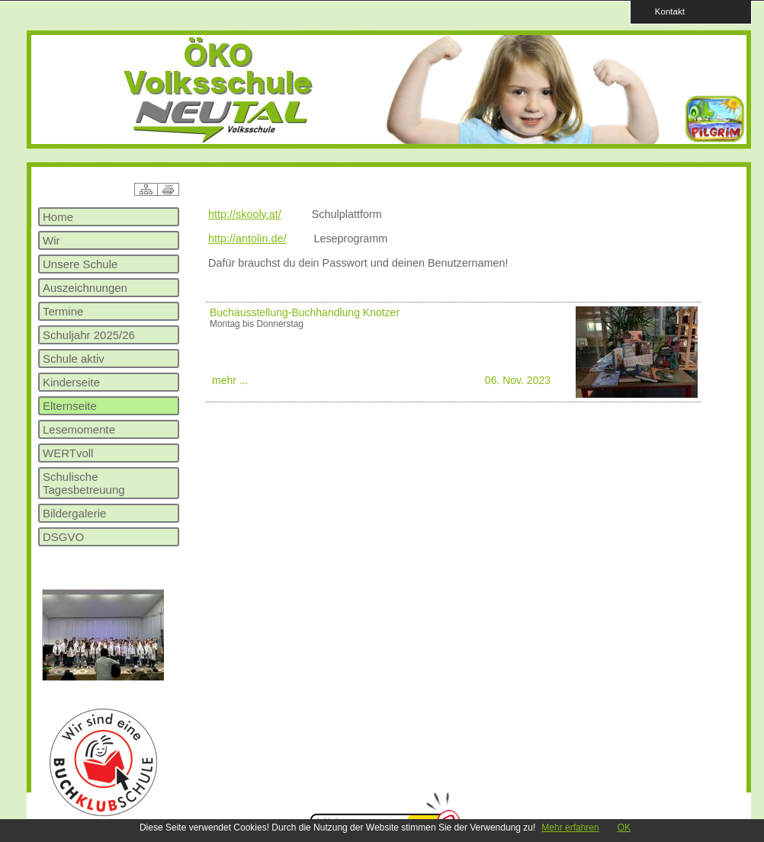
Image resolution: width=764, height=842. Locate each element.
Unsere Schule (80, 264)
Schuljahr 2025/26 (89, 334)
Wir (51, 240)
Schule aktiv (73, 358)
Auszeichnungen (85, 287)
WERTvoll (68, 453)
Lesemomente (79, 429)
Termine (63, 311)
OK (624, 827)
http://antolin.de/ (247, 238)
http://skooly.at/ (244, 214)
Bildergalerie (74, 513)
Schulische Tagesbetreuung (84, 483)
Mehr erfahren (570, 827)
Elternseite (70, 405)
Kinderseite (71, 382)
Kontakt (665, 11)
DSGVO (63, 536)
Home (58, 216)
